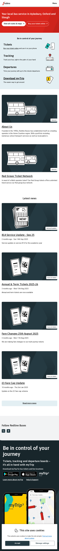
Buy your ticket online (38, 24)
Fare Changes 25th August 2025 (20, 333)
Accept (17, 543)
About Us (7, 126)
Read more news (29, 403)
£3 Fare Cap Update (13, 383)
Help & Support (32, 480)
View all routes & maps (14, 24)
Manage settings (42, 543)
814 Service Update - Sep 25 (18, 234)
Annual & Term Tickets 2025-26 (20, 284)
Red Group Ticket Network (17, 176)
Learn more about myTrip (13, 480)
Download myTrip (13, 78)
